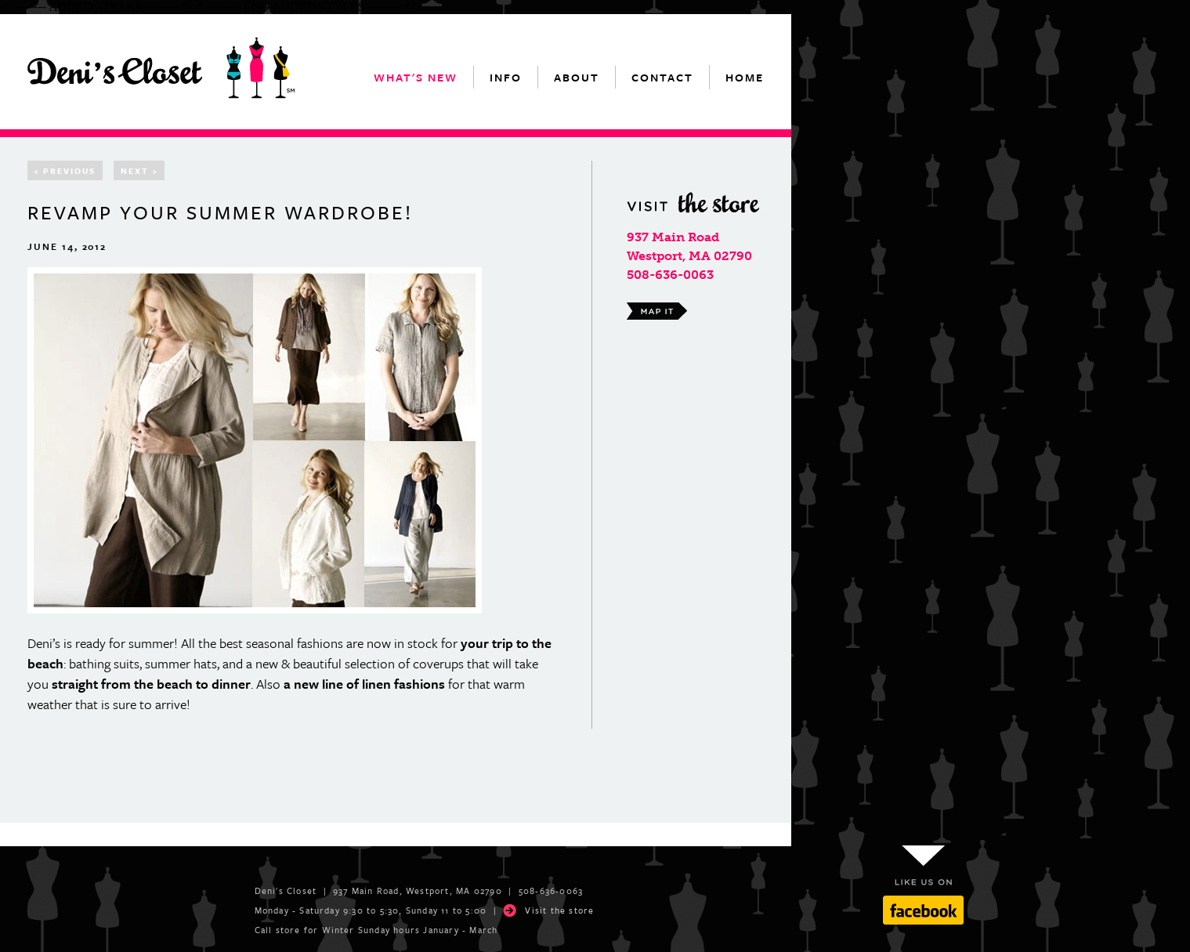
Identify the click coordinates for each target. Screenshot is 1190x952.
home (744, 77)
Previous (65, 170)
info (506, 77)
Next (139, 170)
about (576, 77)
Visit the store (559, 910)
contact (662, 77)
